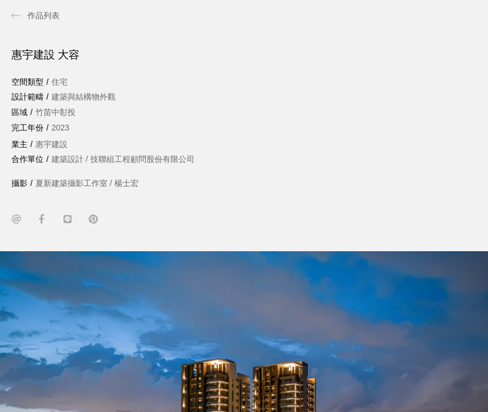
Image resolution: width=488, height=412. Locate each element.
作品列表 (43, 15)
